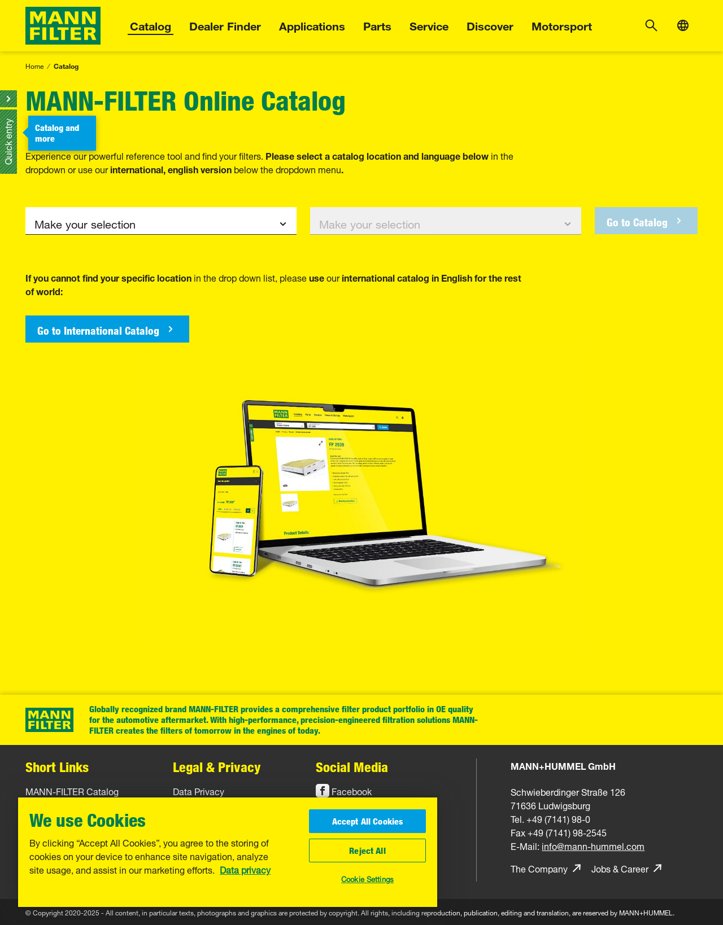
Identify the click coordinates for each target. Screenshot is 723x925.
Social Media (352, 767)
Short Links (57, 767)
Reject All (367, 850)
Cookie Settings (367, 878)
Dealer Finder (225, 25)
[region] (227, 852)
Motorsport (562, 25)
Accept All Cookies (367, 821)
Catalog (150, 25)
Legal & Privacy (217, 767)
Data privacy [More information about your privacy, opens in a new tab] (245, 867)
